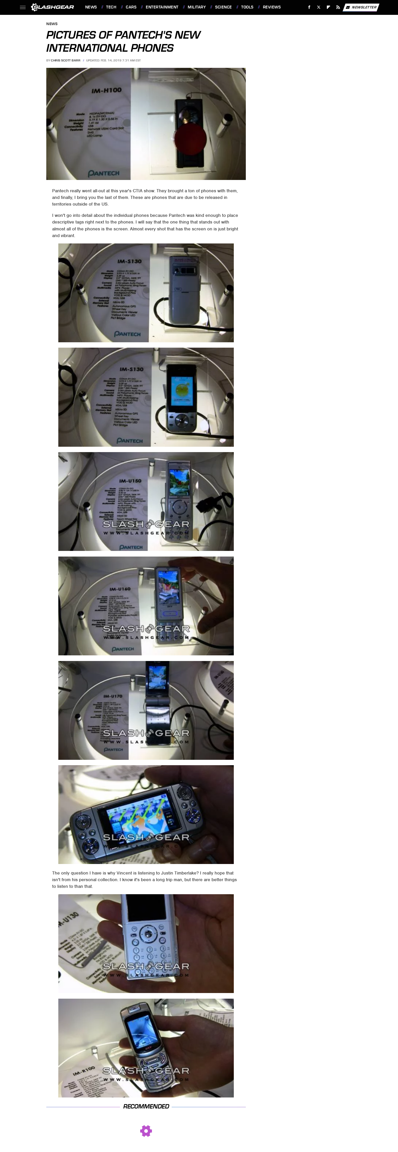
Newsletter (361, 7)
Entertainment (162, 7)
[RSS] (338, 7)
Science (223, 7)
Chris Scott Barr (65, 60)
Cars (131, 7)
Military (197, 7)
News (91, 7)
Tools (247, 7)
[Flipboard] (328, 7)
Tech (111, 7)
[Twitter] (319, 7)
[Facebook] (309, 7)
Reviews (272, 7)
